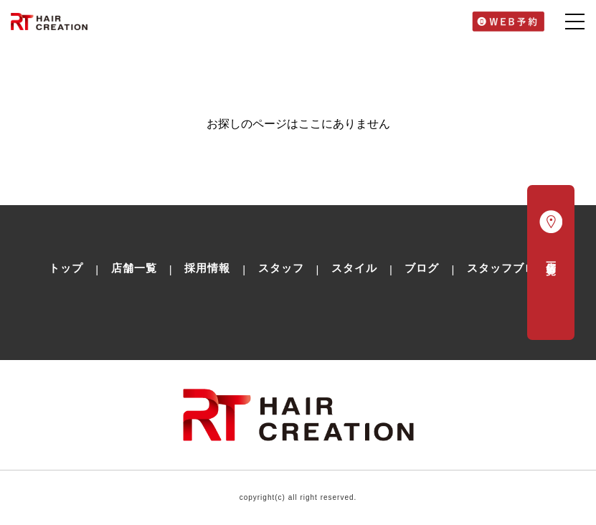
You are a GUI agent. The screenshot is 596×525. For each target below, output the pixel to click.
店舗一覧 (134, 268)
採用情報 (207, 268)
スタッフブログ (507, 268)
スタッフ (281, 268)
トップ (66, 268)
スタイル (354, 268)
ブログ (422, 268)
